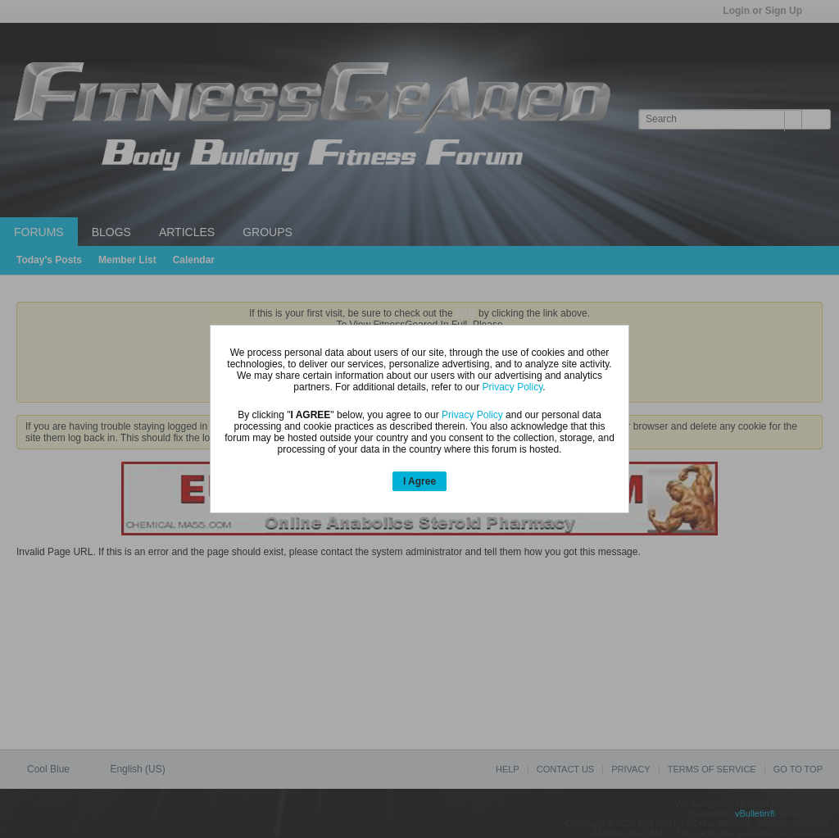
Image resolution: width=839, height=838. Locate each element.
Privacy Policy (512, 387)
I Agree (419, 481)
